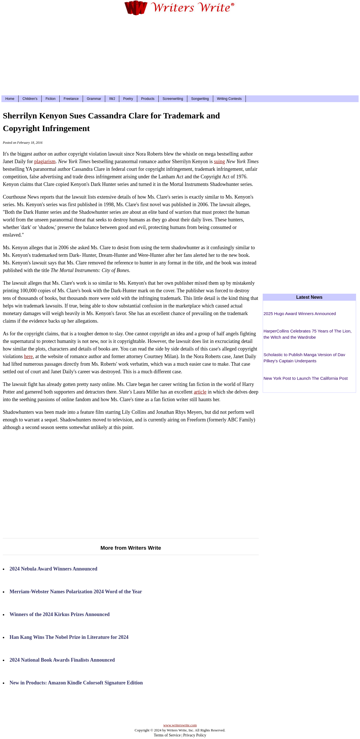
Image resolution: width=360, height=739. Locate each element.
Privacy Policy (194, 735)
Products (147, 99)
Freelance (71, 99)
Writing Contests (229, 99)
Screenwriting (173, 99)
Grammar (94, 99)
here (28, 356)
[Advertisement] (180, 54)
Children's (29, 99)
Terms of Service (167, 735)
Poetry (128, 99)
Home (9, 99)
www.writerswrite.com (180, 725)
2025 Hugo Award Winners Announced (300, 313)
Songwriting (200, 99)
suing (219, 161)
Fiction (50, 99)
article (200, 392)
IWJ (112, 99)
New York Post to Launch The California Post (306, 378)
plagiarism (44, 161)
